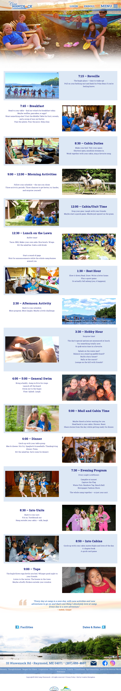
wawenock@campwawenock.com (93, 663)
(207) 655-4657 (75, 663)
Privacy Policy (70, 677)
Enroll (80, 6)
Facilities (26, 627)
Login (64, 6)
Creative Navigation (88, 677)
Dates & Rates (92, 627)
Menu (106, 6)
